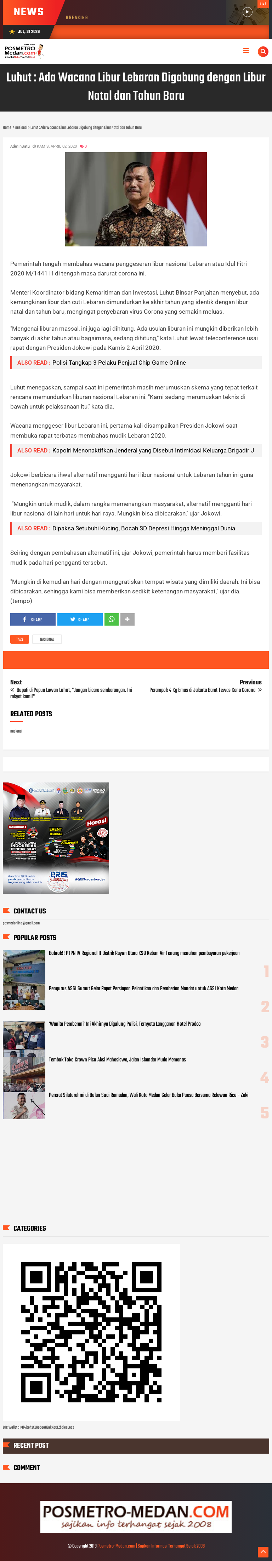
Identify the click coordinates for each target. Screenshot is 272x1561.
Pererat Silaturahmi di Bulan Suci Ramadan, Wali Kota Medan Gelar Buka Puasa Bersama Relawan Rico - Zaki (148, 1095)
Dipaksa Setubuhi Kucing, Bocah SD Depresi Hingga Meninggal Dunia (143, 528)
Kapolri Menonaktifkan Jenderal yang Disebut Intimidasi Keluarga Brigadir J (153, 450)
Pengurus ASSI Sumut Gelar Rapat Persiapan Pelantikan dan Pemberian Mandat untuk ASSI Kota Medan (144, 988)
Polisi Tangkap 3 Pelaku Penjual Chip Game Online (119, 362)
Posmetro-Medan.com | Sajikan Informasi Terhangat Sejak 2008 (151, 1546)
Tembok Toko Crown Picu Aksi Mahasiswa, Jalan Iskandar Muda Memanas (117, 1060)
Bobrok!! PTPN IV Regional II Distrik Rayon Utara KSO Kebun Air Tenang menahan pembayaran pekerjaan (144, 953)
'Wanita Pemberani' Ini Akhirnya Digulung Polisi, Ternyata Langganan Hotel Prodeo (125, 1024)
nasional (47, 639)
